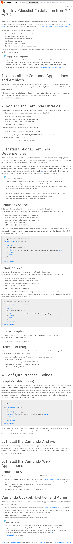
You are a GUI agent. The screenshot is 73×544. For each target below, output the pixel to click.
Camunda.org (68, 6)
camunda (42, 542)
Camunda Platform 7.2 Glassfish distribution (54, 26)
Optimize (42, 2)
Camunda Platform (32, 2)
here (41, 171)
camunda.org (4, 542)
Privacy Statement (59, 542)
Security (62, 2)
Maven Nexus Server (52, 479)
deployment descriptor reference (50, 67)
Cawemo (48, 2)
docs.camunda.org (15, 542)
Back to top (69, 542)
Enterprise (55, 2)
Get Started (22, 2)
